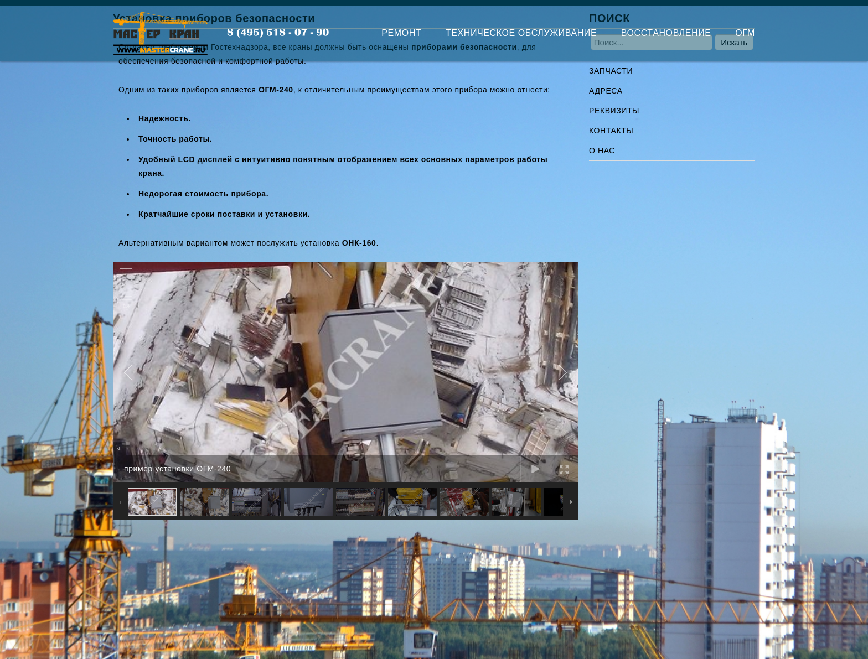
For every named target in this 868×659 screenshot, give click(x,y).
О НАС (602, 150)
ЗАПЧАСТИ (611, 70)
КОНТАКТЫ (611, 130)
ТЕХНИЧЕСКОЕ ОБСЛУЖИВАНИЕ (521, 33)
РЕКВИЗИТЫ (614, 110)
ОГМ (745, 33)
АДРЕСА (606, 90)
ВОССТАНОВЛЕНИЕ (666, 33)
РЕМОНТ (401, 33)
